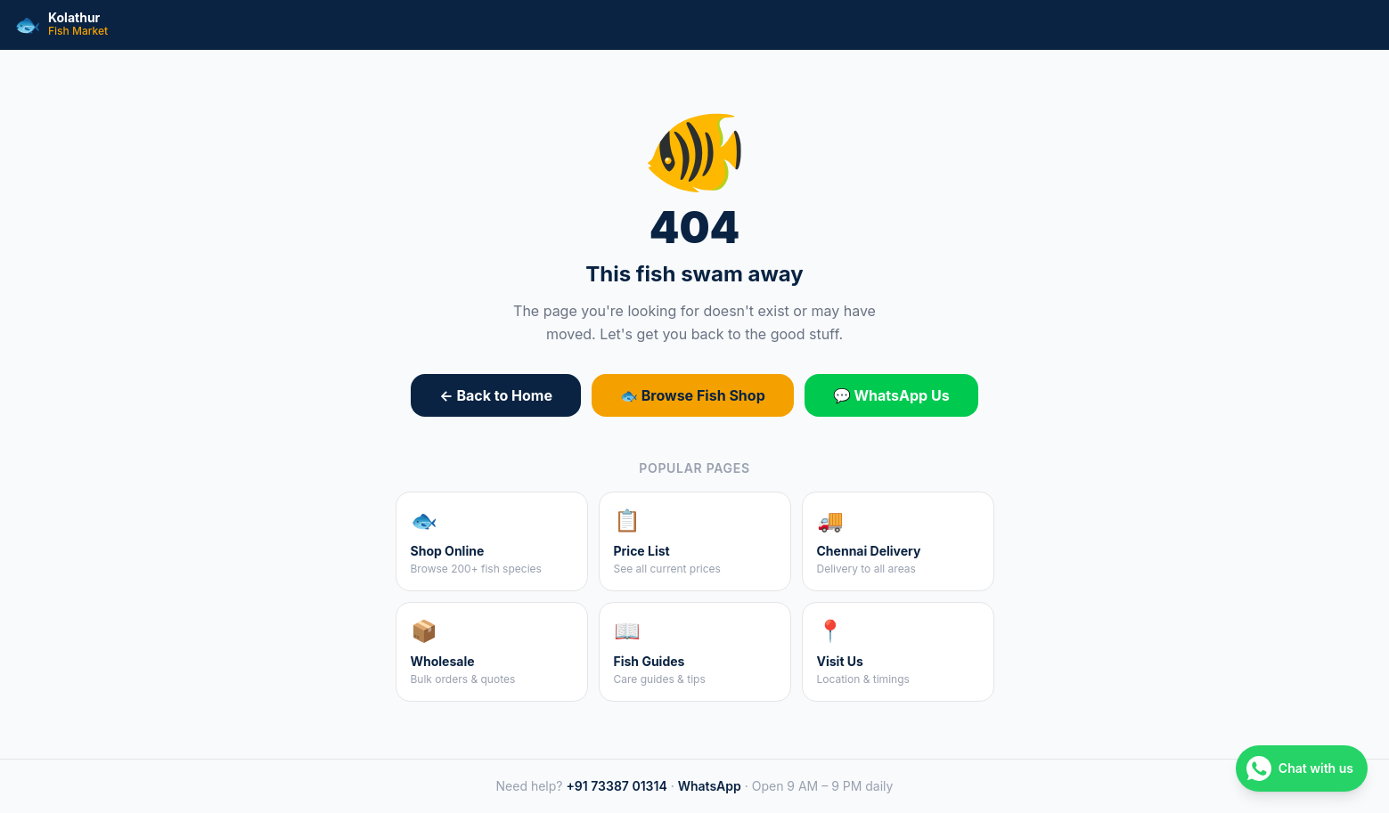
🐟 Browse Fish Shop (692, 395)
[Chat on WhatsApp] (1302, 768)
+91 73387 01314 (616, 785)
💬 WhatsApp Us (891, 395)
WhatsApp (709, 785)
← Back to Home (495, 395)
